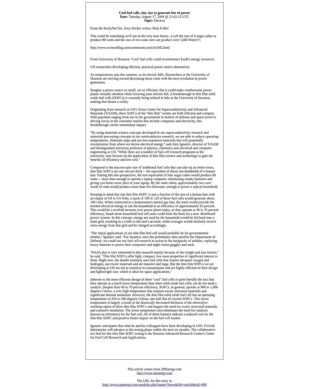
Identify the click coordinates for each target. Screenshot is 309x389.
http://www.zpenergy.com (154, 373)
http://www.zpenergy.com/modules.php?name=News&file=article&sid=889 (154, 384)
